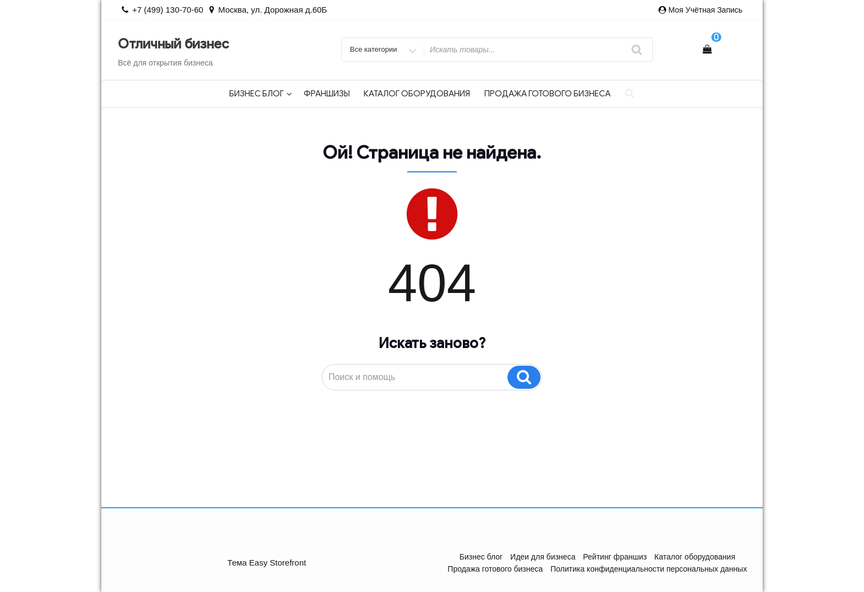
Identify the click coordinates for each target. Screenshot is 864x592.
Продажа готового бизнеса (547, 94)
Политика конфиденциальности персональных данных (648, 568)
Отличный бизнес (173, 44)
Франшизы (327, 94)
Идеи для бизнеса (542, 556)
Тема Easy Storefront (267, 562)
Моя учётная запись (705, 10)
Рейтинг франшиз (615, 556)
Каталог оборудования (417, 94)
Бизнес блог (260, 94)
